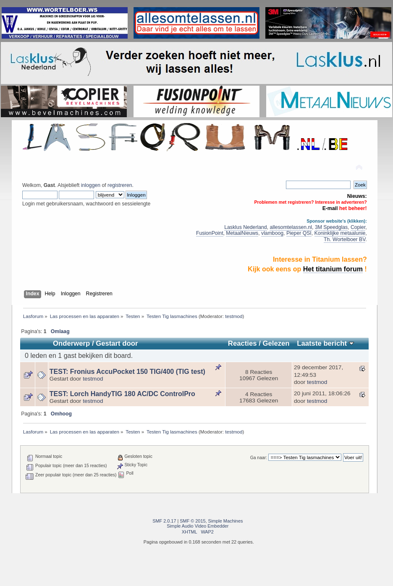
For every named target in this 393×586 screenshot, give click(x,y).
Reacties (242, 343)
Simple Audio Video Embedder (197, 525)
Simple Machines (225, 520)
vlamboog (272, 233)
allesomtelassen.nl (291, 227)
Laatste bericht (325, 343)
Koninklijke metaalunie (340, 233)
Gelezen (275, 343)
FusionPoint (209, 233)
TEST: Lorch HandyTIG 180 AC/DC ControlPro (122, 393)
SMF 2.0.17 (164, 520)
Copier (358, 227)
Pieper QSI (299, 233)
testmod (233, 316)
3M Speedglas (331, 227)
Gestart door (117, 343)
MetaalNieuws (242, 233)
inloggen (90, 185)
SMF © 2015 (192, 520)
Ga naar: (258, 457)
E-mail (330, 208)
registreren (119, 185)
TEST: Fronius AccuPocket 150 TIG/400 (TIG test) (127, 371)
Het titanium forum (333, 269)
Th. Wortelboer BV (344, 239)
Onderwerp (71, 343)
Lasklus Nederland (245, 227)
